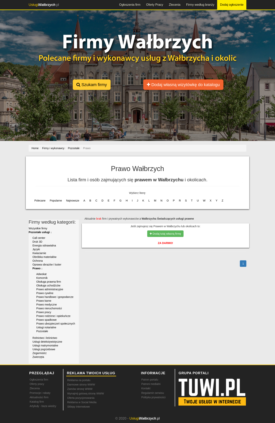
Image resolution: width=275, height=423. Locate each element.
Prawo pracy (43, 312)
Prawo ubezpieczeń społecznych (55, 323)
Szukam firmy (91, 84)
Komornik (42, 277)
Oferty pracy (37, 383)
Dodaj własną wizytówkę (183, 84)
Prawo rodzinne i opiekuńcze (53, 315)
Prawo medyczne (46, 304)
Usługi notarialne (46, 327)
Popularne (56, 200)
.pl (44, 5)
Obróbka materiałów (44, 256)
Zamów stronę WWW (79, 388)
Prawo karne (43, 300)
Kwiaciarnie (39, 253)
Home (35, 148)
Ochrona (37, 260)
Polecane (39, 200)
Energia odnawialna (44, 245)
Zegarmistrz (39, 353)
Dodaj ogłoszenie (231, 4)
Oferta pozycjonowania (80, 397)
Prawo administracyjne (49, 289)
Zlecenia (174, 4)
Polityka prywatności (153, 397)
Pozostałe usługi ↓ (40, 232)
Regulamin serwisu (152, 392)
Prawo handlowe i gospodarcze (55, 296)
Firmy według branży (200, 4)
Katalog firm (37, 401)
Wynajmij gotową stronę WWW (85, 393)
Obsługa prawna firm (48, 281)
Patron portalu (149, 379)
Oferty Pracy (154, 4)
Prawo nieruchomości (49, 308)
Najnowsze (72, 200)
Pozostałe (42, 331)
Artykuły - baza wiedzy (43, 406)
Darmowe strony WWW (81, 384)
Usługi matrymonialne (45, 345)
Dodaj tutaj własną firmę (165, 233)
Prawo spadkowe (46, 319)
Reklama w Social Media (81, 402)
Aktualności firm (39, 397)
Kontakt (145, 388)
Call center (38, 237)
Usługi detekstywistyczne (47, 341)
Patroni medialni (150, 383)
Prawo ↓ (37, 268)
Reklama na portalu (78, 380)
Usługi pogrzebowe (43, 349)
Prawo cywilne (44, 293)
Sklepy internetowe (78, 406)
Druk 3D (37, 241)
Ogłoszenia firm (129, 4)
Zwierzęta (38, 356)
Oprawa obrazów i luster (46, 264)
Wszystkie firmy (38, 228)
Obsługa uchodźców (48, 285)
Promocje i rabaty (40, 392)
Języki (36, 249)
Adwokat (41, 274)
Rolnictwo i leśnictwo (44, 337)
